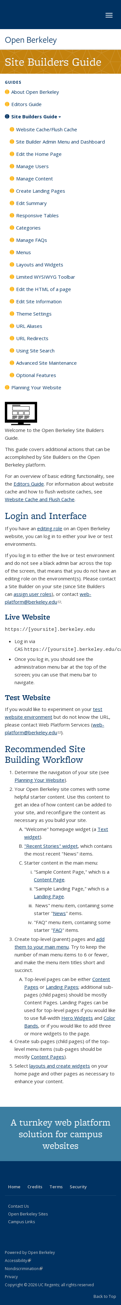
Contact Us (18, 1206)
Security (78, 1187)
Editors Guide (26, 104)
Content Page (49, 879)
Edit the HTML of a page (43, 289)
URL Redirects (32, 338)
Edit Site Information (39, 301)
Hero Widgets (77, 1018)
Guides (13, 82)
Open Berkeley (31, 40)
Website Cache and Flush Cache (40, 499)
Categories (28, 227)
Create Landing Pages (40, 191)
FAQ (57, 930)
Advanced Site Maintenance (46, 363)
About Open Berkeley (35, 92)
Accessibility (18, 1260)
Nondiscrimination (24, 1268)
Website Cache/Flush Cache (46, 129)
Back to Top (105, 1296)
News (59, 913)
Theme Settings (34, 313)
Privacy (11, 1276)
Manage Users (32, 166)
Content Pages (47, 1056)
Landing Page (49, 896)
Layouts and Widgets (39, 264)
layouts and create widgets (59, 1065)
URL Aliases (29, 326)
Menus (23, 252)
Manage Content (34, 178)
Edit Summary (31, 203)
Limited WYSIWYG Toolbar (45, 277)
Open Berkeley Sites (28, 1214)
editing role (49, 528)
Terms (56, 1187)
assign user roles (33, 594)
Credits (34, 1187)
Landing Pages (62, 987)
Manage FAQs (31, 240)
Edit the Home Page (39, 154)
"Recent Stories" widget (51, 846)
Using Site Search (35, 350)
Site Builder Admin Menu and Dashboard (60, 141)
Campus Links (21, 1221)
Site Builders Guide (36, 118)
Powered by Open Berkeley (30, 1252)
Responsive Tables (37, 215)
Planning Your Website (36, 387)
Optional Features (36, 375)
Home (14, 1187)
